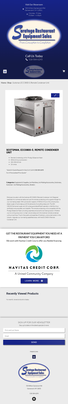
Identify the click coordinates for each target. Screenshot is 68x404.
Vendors (32, 185)
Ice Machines (33, 182)
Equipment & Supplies (22, 182)
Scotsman (58, 182)
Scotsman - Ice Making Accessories (17, 185)
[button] (5, 71)
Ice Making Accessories (46, 182)
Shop (9, 83)
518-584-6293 (34, 393)
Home (3, 83)
